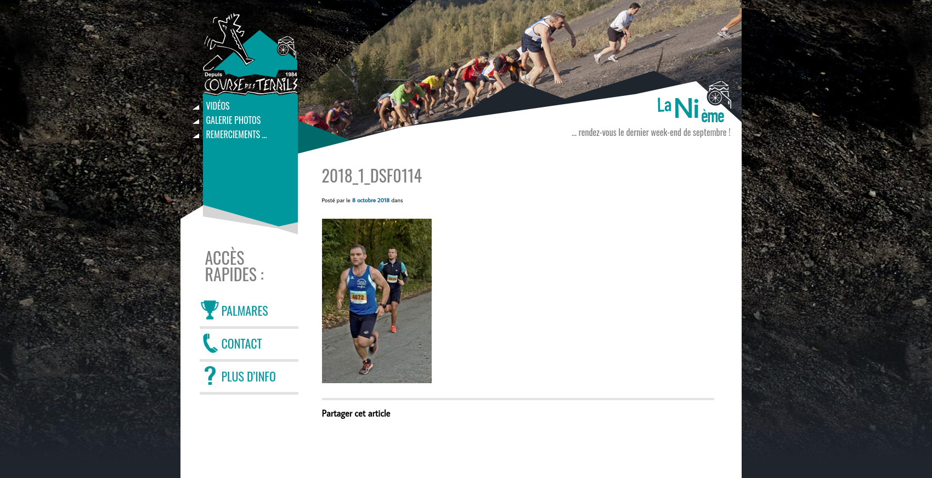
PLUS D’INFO (249, 376)
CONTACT (242, 343)
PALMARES (245, 310)
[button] (377, 301)
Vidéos (218, 105)
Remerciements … (236, 134)
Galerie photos (233, 120)
